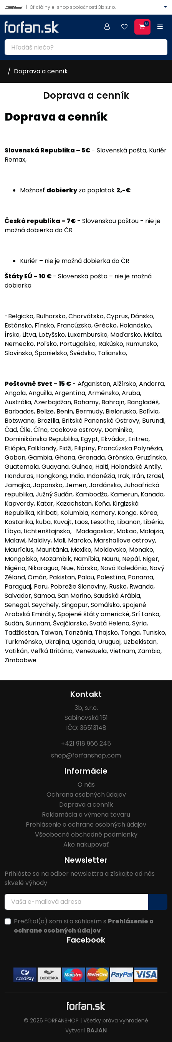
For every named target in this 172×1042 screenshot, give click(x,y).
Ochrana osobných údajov (86, 794)
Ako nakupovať (86, 844)
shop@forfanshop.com (86, 755)
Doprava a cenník (41, 71)
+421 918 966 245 (86, 743)
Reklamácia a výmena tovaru (86, 814)
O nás (86, 784)
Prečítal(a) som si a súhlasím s (84, 926)
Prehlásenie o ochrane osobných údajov (86, 824)
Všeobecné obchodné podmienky (86, 834)
